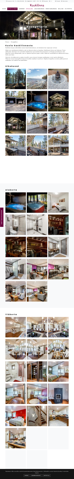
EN (38, 1)
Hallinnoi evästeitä (36, 475)
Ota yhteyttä (68, 8)
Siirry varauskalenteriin (1, 217)
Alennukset (22, 8)
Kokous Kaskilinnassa (51, 8)
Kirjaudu (58, 1)
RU (40, 1)
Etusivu (4, 8)
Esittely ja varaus (12, 8)
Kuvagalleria (29, 8)
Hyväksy (26, 475)
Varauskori (46, 1)
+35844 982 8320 (20, 1)
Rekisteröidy (65, 1)
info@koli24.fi (29, 1)
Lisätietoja (46, 475)
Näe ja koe (60, 8)
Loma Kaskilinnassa (39, 8)
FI (35, 1)
